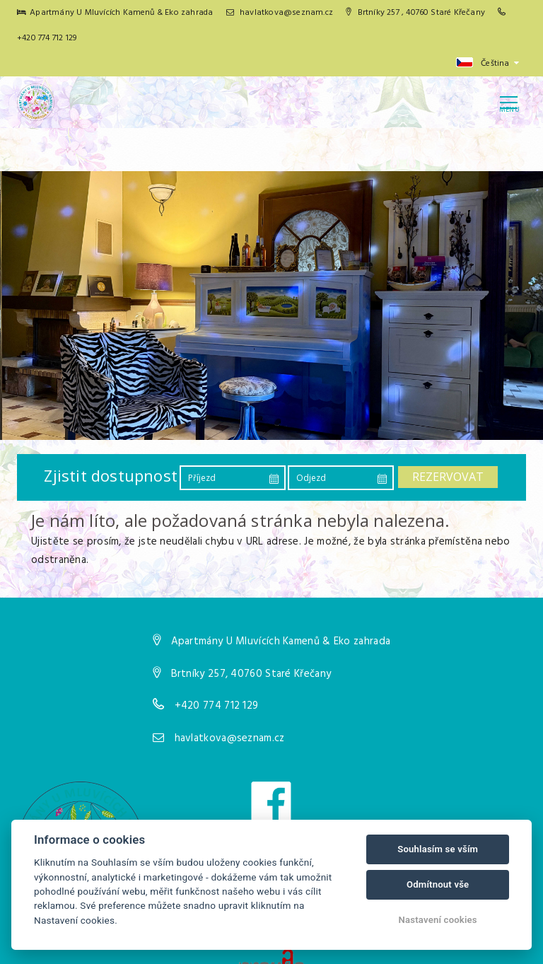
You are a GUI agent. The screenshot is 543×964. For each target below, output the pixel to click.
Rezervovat (448, 476)
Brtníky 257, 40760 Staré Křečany (251, 674)
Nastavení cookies (438, 919)
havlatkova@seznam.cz (279, 13)
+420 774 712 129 (46, 38)
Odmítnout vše (438, 884)
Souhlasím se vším (437, 849)
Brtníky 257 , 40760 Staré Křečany (415, 13)
